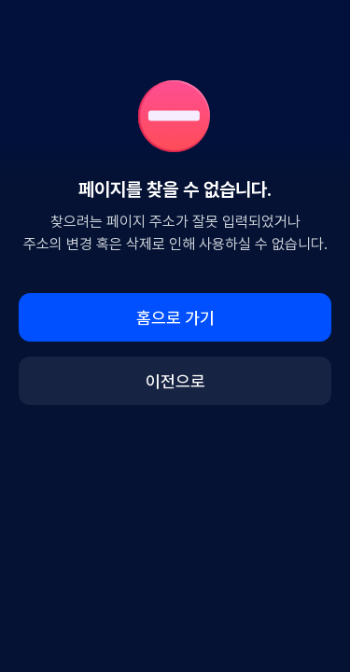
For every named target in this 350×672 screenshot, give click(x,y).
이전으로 (175, 381)
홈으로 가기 (175, 318)
